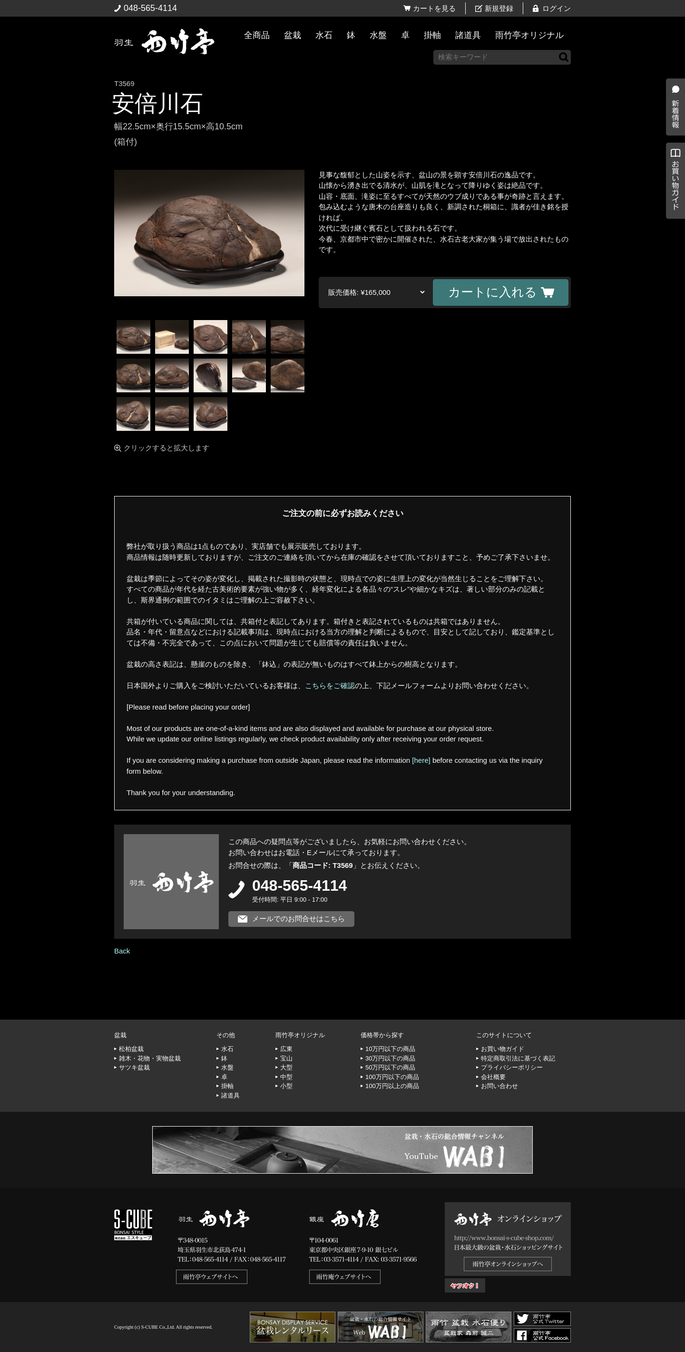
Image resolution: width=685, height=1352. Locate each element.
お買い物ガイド (673, 242)
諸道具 (468, 35)
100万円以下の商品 (392, 1076)
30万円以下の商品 (390, 1058)
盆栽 (292, 35)
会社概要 (493, 1076)
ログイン (556, 8)
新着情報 (673, 167)
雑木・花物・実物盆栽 (150, 1058)
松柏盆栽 (131, 1048)
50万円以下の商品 (390, 1067)
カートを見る (434, 8)
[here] (421, 760)
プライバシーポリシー (512, 1067)
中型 (286, 1076)
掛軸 (432, 35)
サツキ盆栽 (134, 1067)
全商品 (257, 35)
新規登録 (499, 8)
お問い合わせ (499, 1085)
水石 (324, 35)
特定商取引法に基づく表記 (518, 1058)
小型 (286, 1085)
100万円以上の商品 (392, 1085)
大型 (286, 1067)
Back (122, 951)
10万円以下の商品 (390, 1048)
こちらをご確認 (330, 685)
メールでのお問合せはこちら (298, 918)
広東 (286, 1048)
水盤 (378, 35)
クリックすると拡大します (166, 448)
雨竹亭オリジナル (529, 35)
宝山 (286, 1058)
